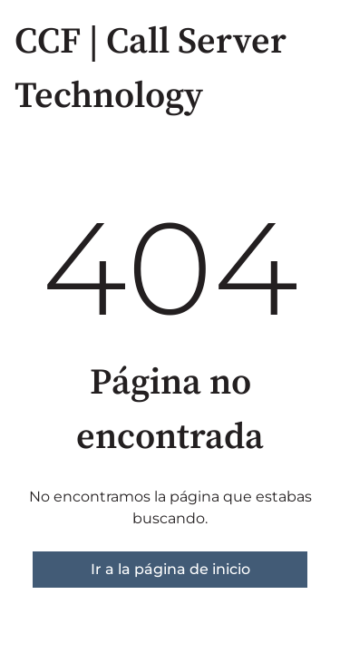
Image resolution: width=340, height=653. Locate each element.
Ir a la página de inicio (170, 569)
